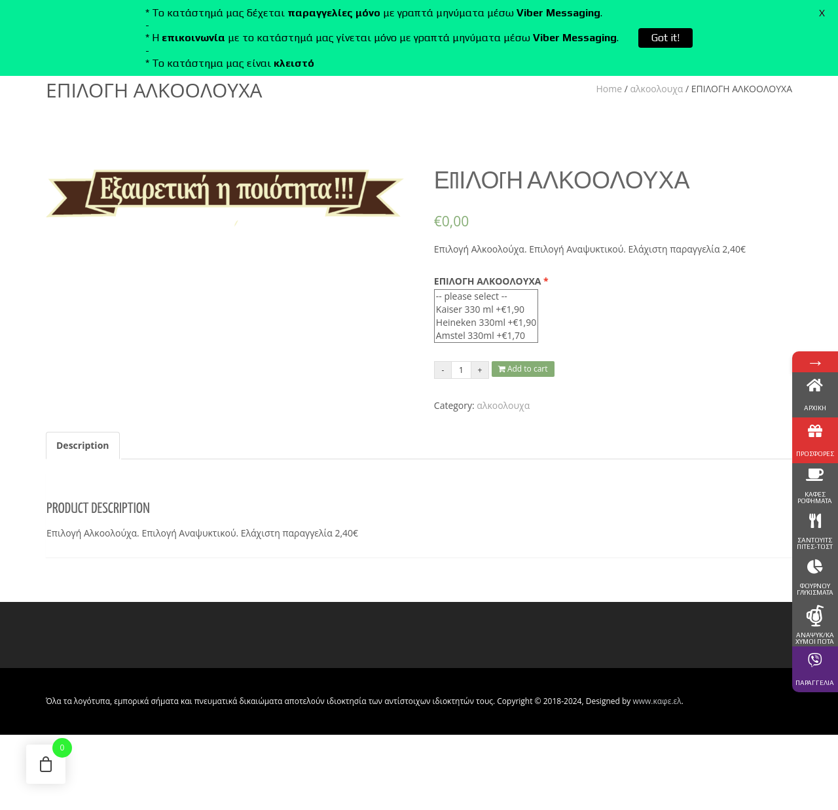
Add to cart (523, 368)
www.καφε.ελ (656, 701)
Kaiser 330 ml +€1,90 (486, 309)
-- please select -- (486, 296)
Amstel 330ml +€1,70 (486, 335)
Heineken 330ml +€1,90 (486, 322)
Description (82, 445)
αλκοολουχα (656, 88)
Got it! (665, 37)
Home (609, 88)
